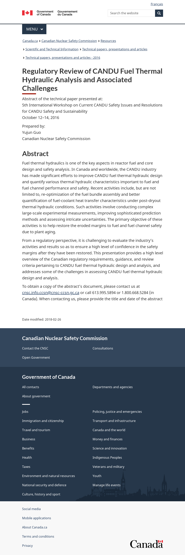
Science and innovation (110, 448)
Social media (31, 509)
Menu (34, 29)
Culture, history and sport (41, 494)
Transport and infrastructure (114, 421)
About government (36, 396)
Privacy (27, 545)
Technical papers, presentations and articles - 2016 (62, 57)
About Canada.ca (34, 527)
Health (27, 457)
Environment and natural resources (48, 476)
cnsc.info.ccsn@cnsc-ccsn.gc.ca (50, 292)
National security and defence (44, 485)
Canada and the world (109, 430)
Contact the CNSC (35, 348)
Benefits (28, 448)
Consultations (103, 348)
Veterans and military (108, 467)
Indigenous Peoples (107, 457)
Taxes (26, 467)
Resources (108, 41)
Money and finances (108, 439)
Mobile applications (36, 518)
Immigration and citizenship (43, 421)
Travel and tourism (36, 430)
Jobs (25, 411)
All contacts (30, 387)
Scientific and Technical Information (52, 49)
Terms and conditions (38, 536)
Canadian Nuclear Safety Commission (69, 41)
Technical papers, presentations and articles (114, 49)
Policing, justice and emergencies (117, 411)
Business (28, 439)
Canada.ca (30, 41)
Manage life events (107, 485)
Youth (97, 476)
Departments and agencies (113, 387)
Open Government (36, 357)
